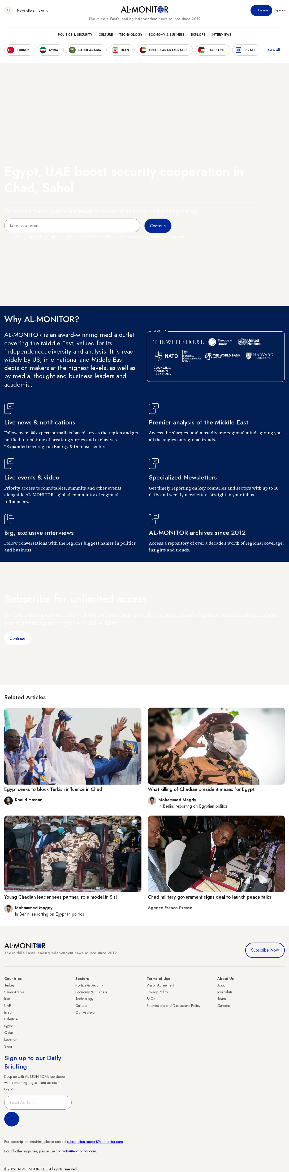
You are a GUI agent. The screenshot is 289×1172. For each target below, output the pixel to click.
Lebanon (10, 1039)
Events (43, 10)
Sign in (279, 10)
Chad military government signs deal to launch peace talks (209, 897)
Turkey (9, 985)
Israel (8, 1012)
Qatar (8, 1032)
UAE (7, 1005)
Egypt (8, 1026)
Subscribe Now (265, 950)
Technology (130, 34)
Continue (17, 638)
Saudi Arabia (14, 992)
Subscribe (261, 10)
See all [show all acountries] (274, 50)
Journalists (224, 992)
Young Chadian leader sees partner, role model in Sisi (60, 897)
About (221, 985)
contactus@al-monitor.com (76, 1151)
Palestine (11, 1019)
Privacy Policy (157, 992)
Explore (198, 34)
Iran (7, 998)
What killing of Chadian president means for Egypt (201, 789)
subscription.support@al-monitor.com (95, 1141)
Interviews (221, 34)
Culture (105, 34)
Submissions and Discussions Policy (173, 1005)
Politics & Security (75, 34)
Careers (223, 1005)
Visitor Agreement (160, 985)
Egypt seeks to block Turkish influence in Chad (53, 789)
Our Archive (84, 1012)
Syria (8, 1046)
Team (221, 998)
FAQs (150, 998)
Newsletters (25, 10)
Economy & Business (166, 34)
